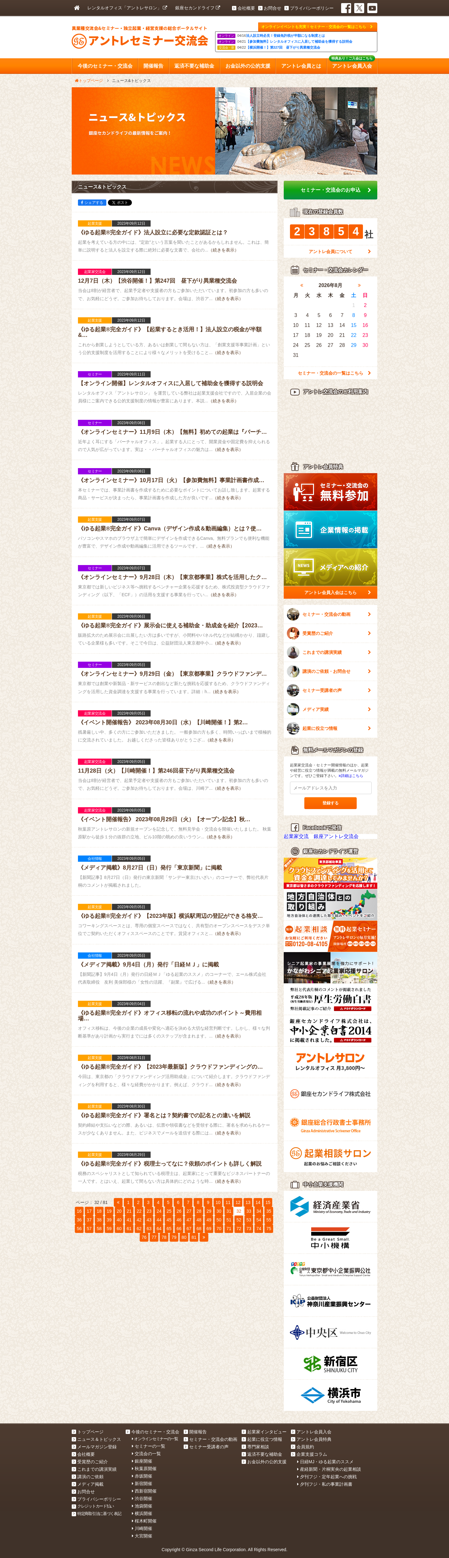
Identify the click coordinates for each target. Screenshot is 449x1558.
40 (119, 1219)
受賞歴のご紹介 (329, 633)
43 (149, 1219)
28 (198, 1211)
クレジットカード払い (93, 1506)
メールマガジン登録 (94, 1446)
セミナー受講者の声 (329, 690)
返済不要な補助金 (262, 1454)
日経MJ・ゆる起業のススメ (325, 1461)
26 (178, 1211)
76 (144, 1237)
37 (89, 1219)
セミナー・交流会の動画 (329, 614)
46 (178, 1219)
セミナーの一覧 (148, 1446)
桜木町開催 (144, 1520)
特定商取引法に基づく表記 (96, 1513)
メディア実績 (329, 709)
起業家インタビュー (264, 1431)
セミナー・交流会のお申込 (336, 190)
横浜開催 (142, 1513)
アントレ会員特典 (311, 1439)
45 (169, 1219)
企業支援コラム (309, 1454)
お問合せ (269, 8)
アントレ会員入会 (311, 1431)
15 (268, 1202)
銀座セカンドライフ (197, 7)
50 (218, 1219)
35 (268, 1211)
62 (139, 1228)
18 (99, 1211)
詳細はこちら (351, 776)
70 (218, 1228)
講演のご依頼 (88, 1476)
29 (208, 1211)
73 (248, 1228)
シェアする (92, 202)
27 (188, 1211)
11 (228, 1202)
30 (218, 1211)
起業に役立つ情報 (329, 728)
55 (268, 1219)
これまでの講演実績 (329, 652)
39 (109, 1219)
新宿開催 (142, 1483)
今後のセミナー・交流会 (152, 1431)
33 (248, 1211)
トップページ (88, 1431)
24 (159, 1211)
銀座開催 (142, 1461)
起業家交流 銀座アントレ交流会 (321, 836)
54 (258, 1219)
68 (198, 1228)
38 (99, 1219)
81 (193, 1237)
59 (109, 1228)
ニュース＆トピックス (96, 1439)
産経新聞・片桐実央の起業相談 (329, 1469)
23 (149, 1211)
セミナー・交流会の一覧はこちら (334, 373)
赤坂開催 (142, 1476)
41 (129, 1219)
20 (119, 1211)
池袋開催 (142, 1505)
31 (228, 1211)
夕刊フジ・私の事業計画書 (324, 1484)
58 (99, 1228)
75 (268, 1228)
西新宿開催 (144, 1490)
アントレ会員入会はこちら (337, 592)
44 (159, 1219)
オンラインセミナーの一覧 (155, 1438)
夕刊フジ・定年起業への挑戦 (327, 1476)
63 (149, 1228)
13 (248, 1202)
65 (169, 1228)
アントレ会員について (340, 251)
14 (258, 1202)
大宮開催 (142, 1535)
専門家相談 (255, 1446)
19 (109, 1211)
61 (129, 1228)
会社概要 (243, 8)
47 (188, 1219)
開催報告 (195, 1431)
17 (89, 1211)
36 (79, 1219)
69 (208, 1228)
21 (129, 1211)
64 (159, 1228)
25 (169, 1211)
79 (173, 1237)
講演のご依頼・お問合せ (329, 671)
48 (198, 1219)
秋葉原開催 (144, 1468)
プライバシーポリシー (309, 8)
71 (228, 1228)
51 (228, 1219)
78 (164, 1237)
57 (89, 1228)
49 (208, 1219)
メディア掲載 (88, 1484)
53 (248, 1219)
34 (258, 1211)
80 (183, 1237)
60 (119, 1228)
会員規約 (302, 1446)
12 (238, 1202)
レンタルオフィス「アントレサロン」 (127, 7)
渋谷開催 (142, 1498)
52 (238, 1219)
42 (139, 1219)
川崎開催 (142, 1528)
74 (258, 1228)
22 (139, 1211)
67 (188, 1228)
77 (154, 1237)
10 (218, 1202)
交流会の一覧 (146, 1453)
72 (238, 1228)
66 (178, 1228)
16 (79, 1211)
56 (79, 1228)
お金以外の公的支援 (264, 1461)
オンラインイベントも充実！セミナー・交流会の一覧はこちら (317, 27)
